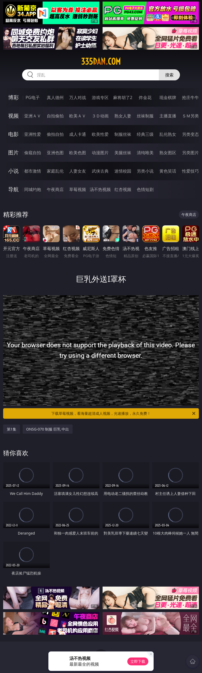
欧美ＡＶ (77, 116)
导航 (13, 189)
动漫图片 (100, 153)
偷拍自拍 (55, 134)
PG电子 (32, 97)
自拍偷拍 (55, 116)
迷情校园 (122, 171)
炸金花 (145, 97)
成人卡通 (77, 134)
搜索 (169, 75)
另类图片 (190, 153)
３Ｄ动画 (100, 116)
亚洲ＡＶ (32, 116)
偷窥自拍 (32, 153)
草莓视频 (77, 189)
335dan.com (101, 61)
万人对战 (77, 97)
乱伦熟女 (167, 134)
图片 (13, 152)
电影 (13, 134)
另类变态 (190, 134)
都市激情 (32, 171)
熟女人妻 (122, 116)
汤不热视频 (100, 189)
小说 (13, 170)
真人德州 (55, 97)
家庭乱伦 (55, 171)
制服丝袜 (122, 134)
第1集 (11, 429)
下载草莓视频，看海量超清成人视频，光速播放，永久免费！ (123, 413)
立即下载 (137, 661)
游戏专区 (100, 97)
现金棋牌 (167, 97)
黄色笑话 (167, 171)
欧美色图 (77, 153)
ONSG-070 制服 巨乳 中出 (47, 429)
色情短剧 (145, 189)
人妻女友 (77, 171)
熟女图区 (167, 153)
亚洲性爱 (32, 134)
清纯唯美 (145, 153)
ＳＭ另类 (190, 116)
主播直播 (167, 116)
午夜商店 (55, 189)
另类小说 (145, 171)
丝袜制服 (145, 116)
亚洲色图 (55, 153)
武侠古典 (100, 171)
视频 (13, 115)
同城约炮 (32, 189)
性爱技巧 (190, 171)
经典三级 (145, 134)
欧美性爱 (100, 134)
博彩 (13, 97)
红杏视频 (122, 189)
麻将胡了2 (122, 97)
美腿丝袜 (122, 153)
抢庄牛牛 (190, 97)
